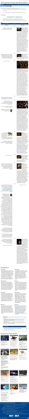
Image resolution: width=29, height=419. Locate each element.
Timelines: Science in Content (17, 405)
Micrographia (10, 138)
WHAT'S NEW (18, 12)
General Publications (10, 409)
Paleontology (3, 370)
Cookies (15, 412)
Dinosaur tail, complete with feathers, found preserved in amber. (5, 377)
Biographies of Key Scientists (11, 406)
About (7, 4)
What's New (22, 4)
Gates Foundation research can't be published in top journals (4, 368)
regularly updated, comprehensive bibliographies (19, 313)
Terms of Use (8, 412)
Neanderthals (12, 390)
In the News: (4, 407)
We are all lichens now (22, 357)
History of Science (24, 410)
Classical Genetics (12, 4)
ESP (5, 12)
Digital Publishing (12, 410)
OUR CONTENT (8, 12)
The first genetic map (13, 344)
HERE (13, 323)
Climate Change (21, 370)
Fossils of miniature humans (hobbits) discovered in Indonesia (23, 344)
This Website (15, 404)
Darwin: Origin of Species (13, 341)
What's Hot (26, 4)
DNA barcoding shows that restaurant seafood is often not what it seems (13, 359)
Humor (15, 409)
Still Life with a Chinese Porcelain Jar (25, 240)
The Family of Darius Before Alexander (24, 56)
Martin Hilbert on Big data (4, 392)
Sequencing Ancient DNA (4, 381)
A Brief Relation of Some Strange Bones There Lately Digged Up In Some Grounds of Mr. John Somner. (6, 190)
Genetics (8, 410)
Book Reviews (16, 408)
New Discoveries (21, 407)
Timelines (17, 4)
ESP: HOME (2, 418)
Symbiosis (20, 349)
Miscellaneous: (4, 409)
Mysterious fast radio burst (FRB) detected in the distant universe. (13, 377)
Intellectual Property (20, 412)
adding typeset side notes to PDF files (21, 306)
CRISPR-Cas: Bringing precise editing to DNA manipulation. (4, 342)
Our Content (10, 404)
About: (5, 404)
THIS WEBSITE (13, 12)
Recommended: (3, 408)
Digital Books (24, 405)
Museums (15, 411)
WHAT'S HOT (23, 12)
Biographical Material (10, 411)
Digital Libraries (18, 410)
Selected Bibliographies (10, 408)
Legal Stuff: (4, 412)
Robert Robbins (9, 270)
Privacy (12, 412)
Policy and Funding (16, 407)
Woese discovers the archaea (13, 355)
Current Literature (9, 407)
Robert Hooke (5, 132)
